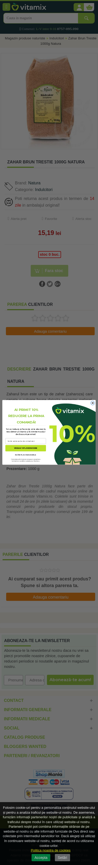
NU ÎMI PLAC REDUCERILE (25, 455)
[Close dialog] (93, 403)
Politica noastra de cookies (51, 850)
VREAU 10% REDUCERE (25, 448)
